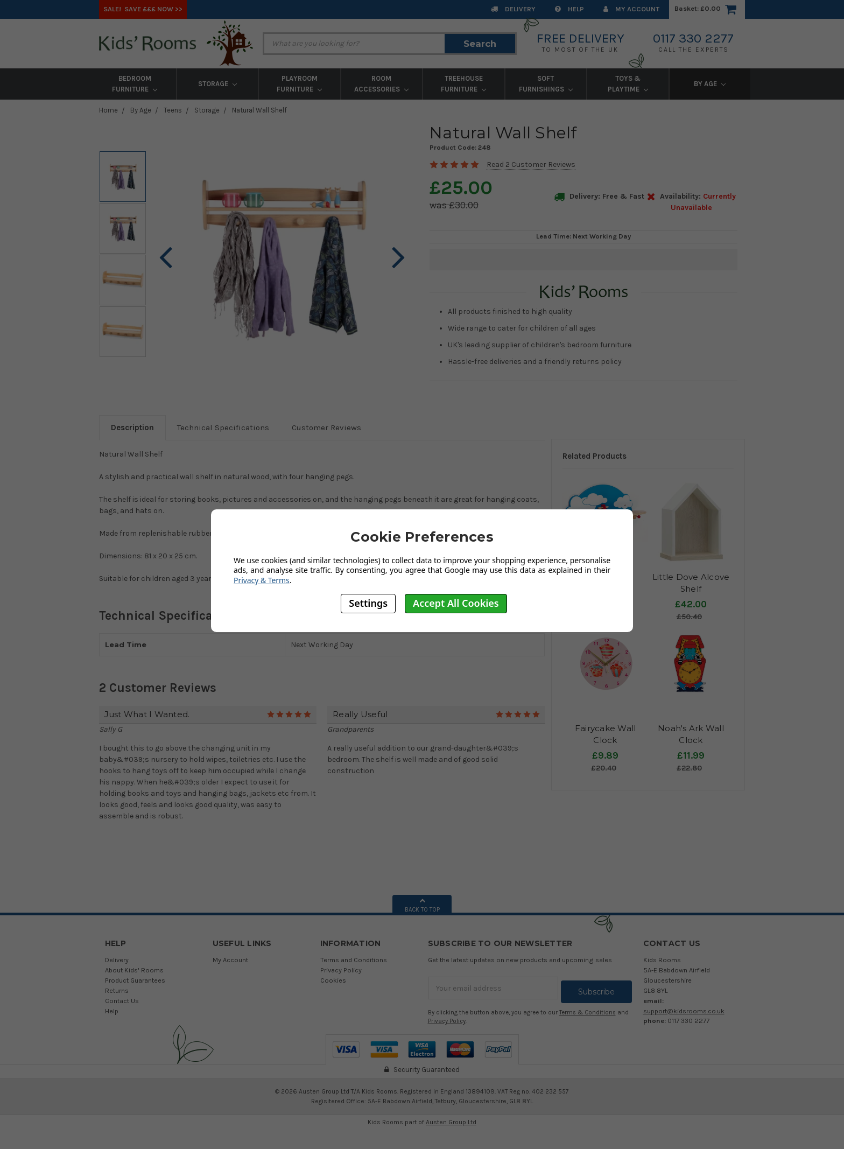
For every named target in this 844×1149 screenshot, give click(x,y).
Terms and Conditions (353, 960)
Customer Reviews (326, 427)
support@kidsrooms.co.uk (684, 1011)
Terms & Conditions (587, 1008)
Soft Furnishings (546, 83)
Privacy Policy (341, 970)
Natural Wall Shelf (259, 110)
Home (108, 110)
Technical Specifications (223, 427)
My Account (631, 9)
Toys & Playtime (628, 83)
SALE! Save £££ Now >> (142, 9)
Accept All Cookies (456, 603)
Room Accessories (381, 83)
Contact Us (122, 1001)
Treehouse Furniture (463, 83)
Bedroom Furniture (134, 83)
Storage (217, 84)
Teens (173, 110)
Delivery (513, 9)
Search (479, 43)
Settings (368, 603)
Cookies (333, 980)
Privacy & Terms (262, 580)
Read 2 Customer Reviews (531, 164)
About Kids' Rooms (134, 970)
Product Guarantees (135, 980)
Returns (117, 990)
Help (569, 9)
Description (132, 427)
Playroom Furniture (299, 83)
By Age (710, 84)
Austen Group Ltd (451, 1118)
